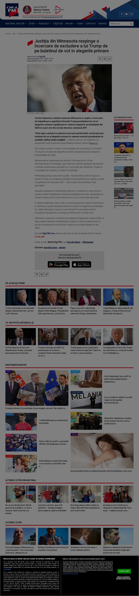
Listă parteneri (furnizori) (70, 573)
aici (4, 583)
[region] (69, 576)
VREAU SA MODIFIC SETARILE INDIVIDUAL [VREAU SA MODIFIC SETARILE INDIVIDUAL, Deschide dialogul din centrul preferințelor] (123, 578)
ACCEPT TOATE (124, 571)
